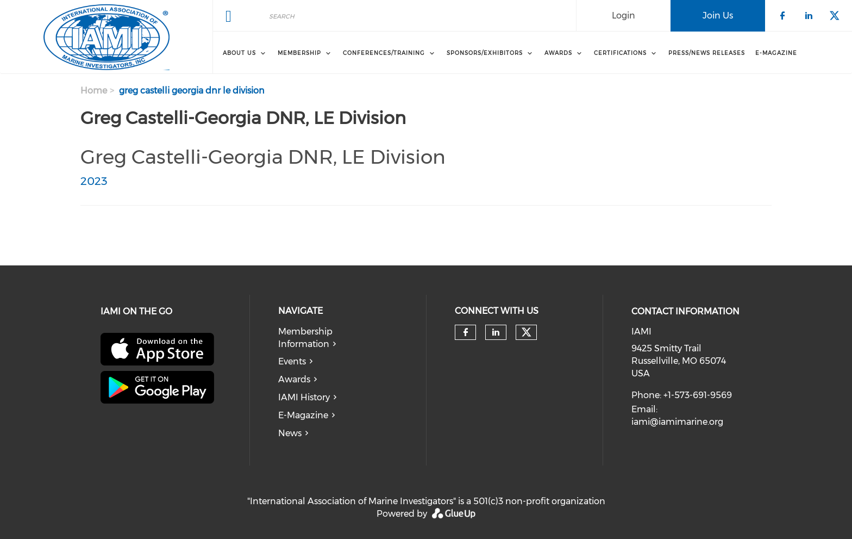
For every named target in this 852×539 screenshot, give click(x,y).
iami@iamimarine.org (677, 422)
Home (93, 90)
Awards (294, 379)
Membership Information (305, 337)
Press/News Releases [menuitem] (706, 53)
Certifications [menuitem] (620, 53)
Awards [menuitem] (558, 53)
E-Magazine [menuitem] (776, 53)
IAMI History (304, 397)
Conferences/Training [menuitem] (384, 53)
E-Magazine (303, 415)
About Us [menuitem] (239, 53)
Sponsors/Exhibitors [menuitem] (485, 53)
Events (292, 361)
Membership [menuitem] (299, 53)
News (290, 433)
